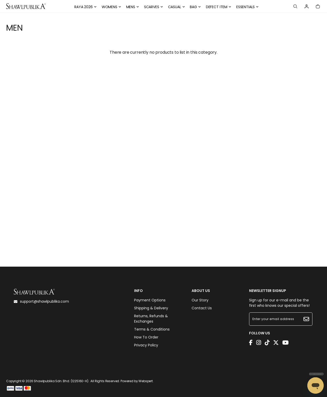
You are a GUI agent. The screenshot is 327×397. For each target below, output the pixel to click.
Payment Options (150, 300)
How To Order (146, 337)
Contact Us (202, 308)
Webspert (145, 381)
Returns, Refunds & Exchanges (151, 318)
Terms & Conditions (152, 329)
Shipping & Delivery (151, 308)
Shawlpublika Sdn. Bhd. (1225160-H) (61, 381)
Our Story (200, 300)
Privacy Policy (146, 345)
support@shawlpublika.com (41, 301)
